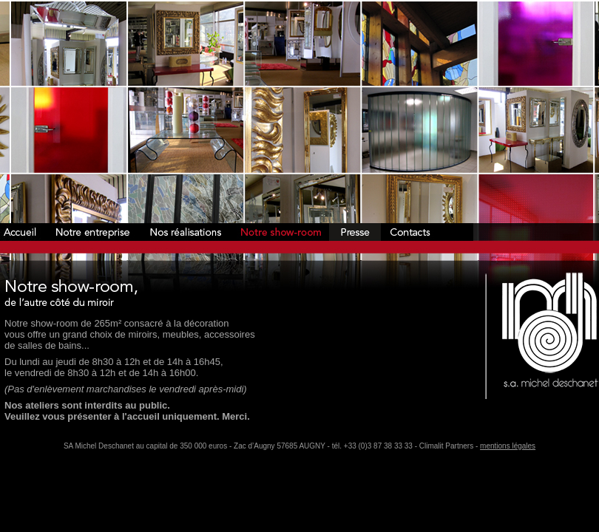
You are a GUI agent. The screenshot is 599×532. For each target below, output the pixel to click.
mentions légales (507, 446)
